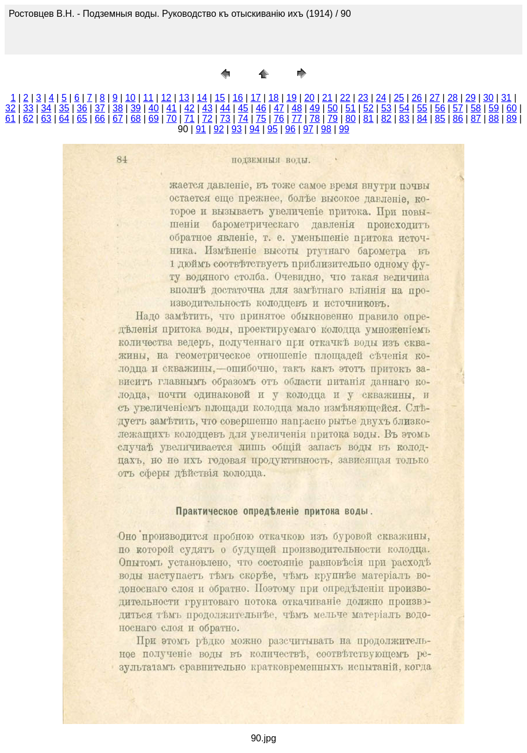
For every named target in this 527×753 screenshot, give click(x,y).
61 (10, 119)
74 (243, 119)
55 (422, 108)
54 (404, 108)
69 (154, 119)
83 (404, 119)
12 (166, 98)
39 (136, 108)
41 (172, 108)
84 (422, 119)
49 (314, 108)
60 (512, 108)
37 (100, 108)
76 (279, 119)
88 (494, 119)
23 (363, 98)
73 (225, 119)
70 (172, 119)
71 (189, 119)
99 (344, 129)
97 (308, 129)
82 (386, 119)
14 (202, 98)
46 (261, 108)
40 (154, 108)
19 (291, 98)
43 (207, 108)
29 (470, 98)
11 (148, 98)
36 (82, 108)
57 (458, 108)
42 (189, 108)
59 (494, 108)
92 (219, 129)
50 (332, 108)
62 (28, 119)
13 (184, 98)
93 (237, 129)
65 (82, 119)
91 (201, 129)
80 (350, 119)
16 (238, 98)
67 (118, 119)
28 (452, 98)
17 (256, 98)
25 (399, 98)
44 (225, 108)
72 (207, 119)
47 (279, 108)
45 (243, 108)
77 (296, 119)
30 (488, 98)
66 (100, 119)
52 (368, 108)
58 (476, 108)
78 (314, 119)
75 (261, 119)
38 (118, 108)
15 (220, 98)
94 (255, 129)
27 (434, 98)
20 (309, 98)
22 (345, 98)
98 (326, 129)
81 (368, 119)
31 (506, 98)
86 (458, 119)
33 (28, 108)
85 (440, 119)
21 (327, 98)
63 (46, 119)
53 (386, 108)
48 (296, 108)
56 (440, 108)
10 (130, 98)
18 (273, 98)
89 (512, 119)
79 (332, 119)
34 (46, 108)
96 (290, 129)
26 (417, 98)
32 (10, 108)
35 (64, 108)
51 (350, 108)
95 (273, 129)
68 (136, 119)
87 (476, 119)
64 (64, 119)
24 (381, 98)
